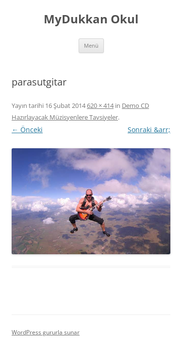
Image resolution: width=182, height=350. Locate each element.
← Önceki (27, 129)
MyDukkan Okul (91, 19)
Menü (91, 45)
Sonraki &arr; (149, 129)
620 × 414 (100, 105)
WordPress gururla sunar (46, 332)
